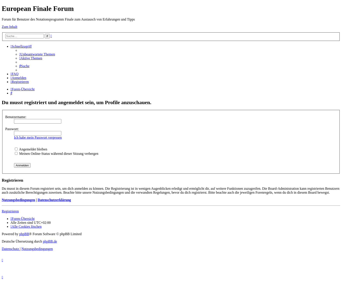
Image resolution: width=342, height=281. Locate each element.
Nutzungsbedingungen (18, 200)
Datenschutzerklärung (54, 200)
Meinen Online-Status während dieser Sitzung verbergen (56, 153)
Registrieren (10, 211)
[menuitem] (37, 54)
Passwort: (12, 129)
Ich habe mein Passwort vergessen (38, 137)
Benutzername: (15, 117)
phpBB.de (50, 241)
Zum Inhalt (9, 27)
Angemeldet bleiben (31, 149)
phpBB (24, 234)
